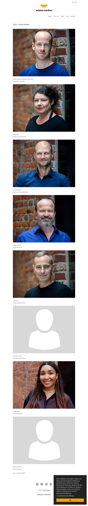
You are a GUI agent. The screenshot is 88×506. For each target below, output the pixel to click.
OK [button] (70, 500)
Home (49, 16)
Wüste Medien (46, 490)
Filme (62, 16)
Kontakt (73, 16)
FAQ (67, 16)
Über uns (56, 16)
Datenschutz (47, 494)
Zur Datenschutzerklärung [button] (65, 496)
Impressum (40, 494)
